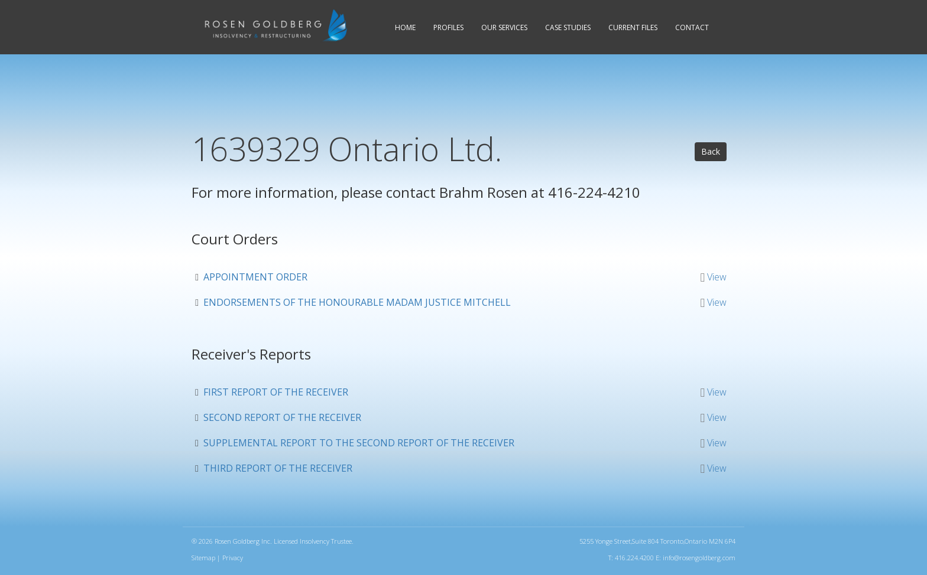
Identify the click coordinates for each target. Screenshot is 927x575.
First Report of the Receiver (275, 391)
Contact (692, 27)
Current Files (632, 27)
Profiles (448, 27)
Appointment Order (255, 276)
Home (405, 27)
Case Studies (568, 27)
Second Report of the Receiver (282, 417)
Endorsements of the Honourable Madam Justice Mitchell (357, 302)
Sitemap (203, 557)
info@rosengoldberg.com (699, 557)
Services (504, 27)
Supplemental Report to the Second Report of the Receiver (358, 442)
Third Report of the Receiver (277, 468)
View (717, 276)
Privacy (232, 557)
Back (710, 151)
